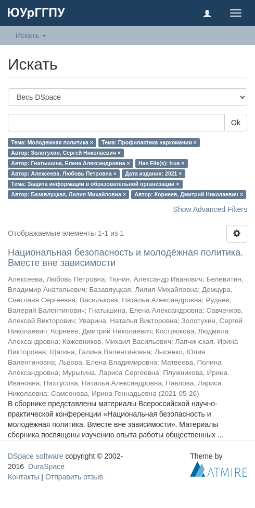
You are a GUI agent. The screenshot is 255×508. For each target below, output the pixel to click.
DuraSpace (46, 466)
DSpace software (35, 456)
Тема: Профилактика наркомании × (149, 142)
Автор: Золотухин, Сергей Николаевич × (66, 153)
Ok (235, 122)
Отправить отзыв (74, 477)
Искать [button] (31, 35)
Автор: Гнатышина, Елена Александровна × (70, 163)
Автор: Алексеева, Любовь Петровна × (64, 173)
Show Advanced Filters (210, 209)
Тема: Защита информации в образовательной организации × (95, 184)
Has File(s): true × (161, 163)
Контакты (23, 477)
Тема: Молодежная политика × (52, 142)
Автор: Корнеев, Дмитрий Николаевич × (189, 194)
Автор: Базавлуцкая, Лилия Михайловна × (68, 194)
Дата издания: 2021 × (153, 173)
